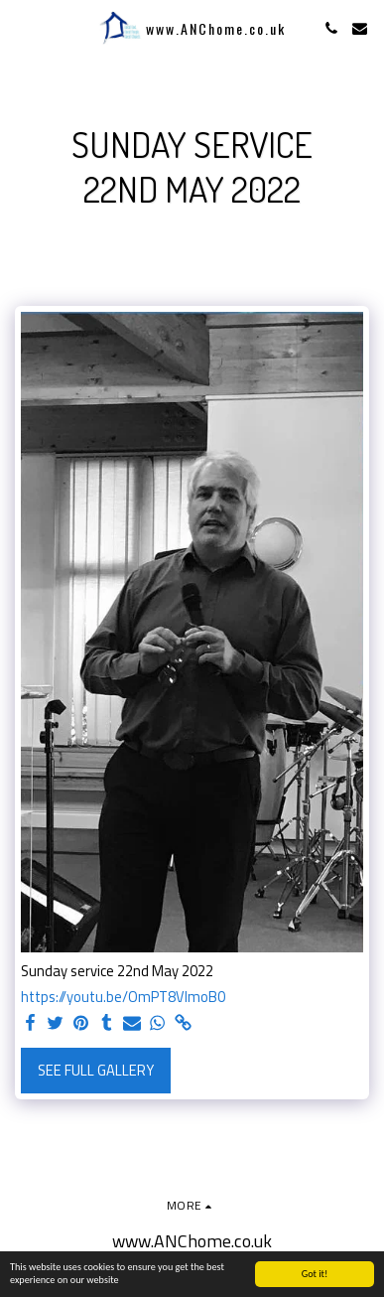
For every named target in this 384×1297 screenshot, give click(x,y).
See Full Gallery (96, 1070)
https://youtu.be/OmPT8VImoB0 (123, 997)
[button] (22, 27)
